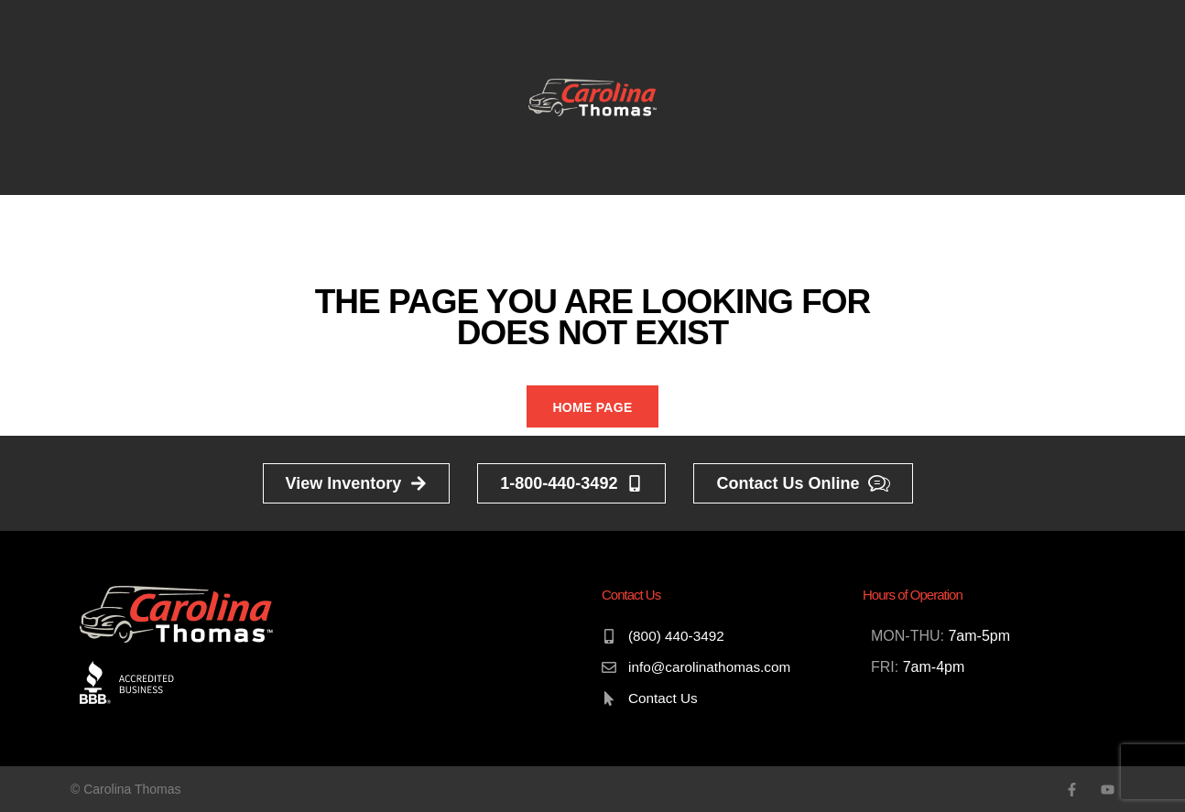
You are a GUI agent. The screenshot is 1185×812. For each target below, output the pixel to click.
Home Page (592, 407)
